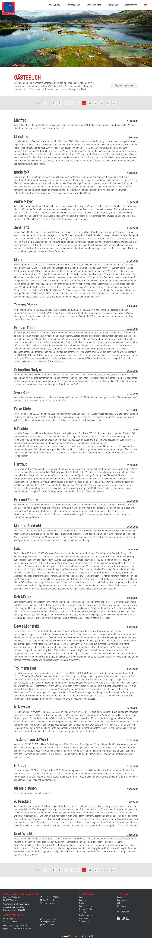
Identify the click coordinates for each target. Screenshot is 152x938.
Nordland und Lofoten (87, 915)
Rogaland (82, 900)
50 (66, 102)
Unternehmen (131, 5)
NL (125, 911)
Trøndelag (83, 912)
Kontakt (120, 897)
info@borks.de (49, 900)
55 (95, 102)
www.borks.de (48, 903)
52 (78, 102)
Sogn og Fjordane (85, 906)
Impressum (121, 906)
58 (113, 102)
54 (89, 102)
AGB (118, 903)
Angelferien (83, 918)
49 (60, 102)
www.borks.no (48, 924)
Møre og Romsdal (85, 909)
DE (118, 911)
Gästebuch (113, 5)
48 (54, 102)
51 (72, 102)
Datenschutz (122, 900)
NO (128, 911)
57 (107, 102)
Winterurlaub (84, 921)
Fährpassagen (73, 5)
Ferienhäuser (54, 5)
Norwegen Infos (94, 5)
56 (101, 102)
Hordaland (83, 903)
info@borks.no (49, 921)
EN (122, 911)
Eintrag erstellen (125, 85)
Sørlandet (83, 897)
